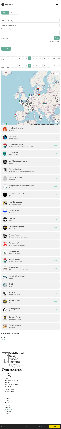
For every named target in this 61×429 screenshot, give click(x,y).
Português (8, 411)
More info (43, 427)
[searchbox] (2, 33)
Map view (14, 13)
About (7, 378)
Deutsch (7, 398)
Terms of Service (10, 391)
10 (40, 58)
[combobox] (30, 21)
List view (5, 13)
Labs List (8, 374)
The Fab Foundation (11, 384)
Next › (53, 58)
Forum (7, 382)
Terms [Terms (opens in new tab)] (57, 124)
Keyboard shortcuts (35, 124)
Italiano (7, 407)
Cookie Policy (9, 387)
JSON (3, 339)
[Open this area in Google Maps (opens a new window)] (5, 124)
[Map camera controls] (57, 121)
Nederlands (8, 409)
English (7, 401)
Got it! (54, 426)
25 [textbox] (7, 38)
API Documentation (11, 380)
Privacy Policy (9, 389)
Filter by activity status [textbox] (9, 25)
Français (7, 405)
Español (7, 403)
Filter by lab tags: (6, 29)
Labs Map (8, 376)
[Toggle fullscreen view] (57, 73)
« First (2, 58)
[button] (30, 96)
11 (45, 58)
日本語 (7, 414)
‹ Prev (7, 58)
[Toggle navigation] (57, 4)
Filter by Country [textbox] (7, 21)
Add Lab (6, 49)
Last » (58, 58)
